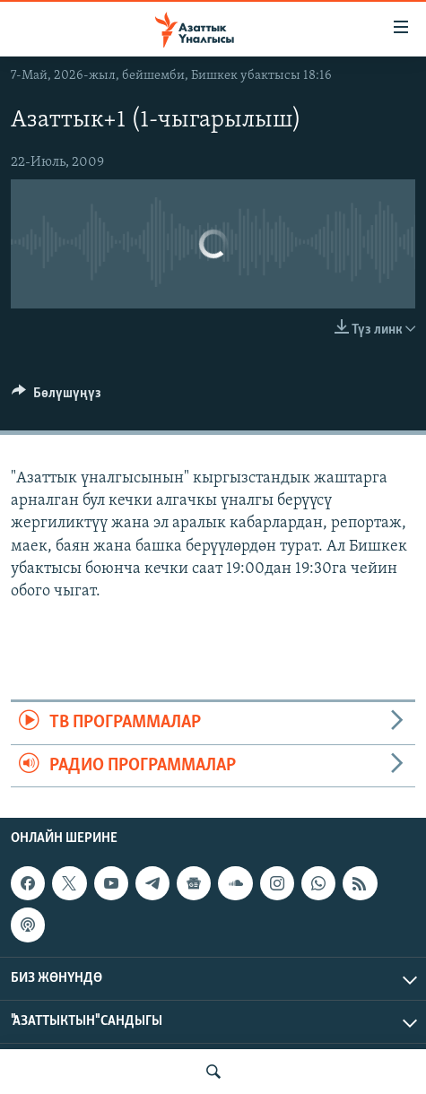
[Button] (56, 397)
